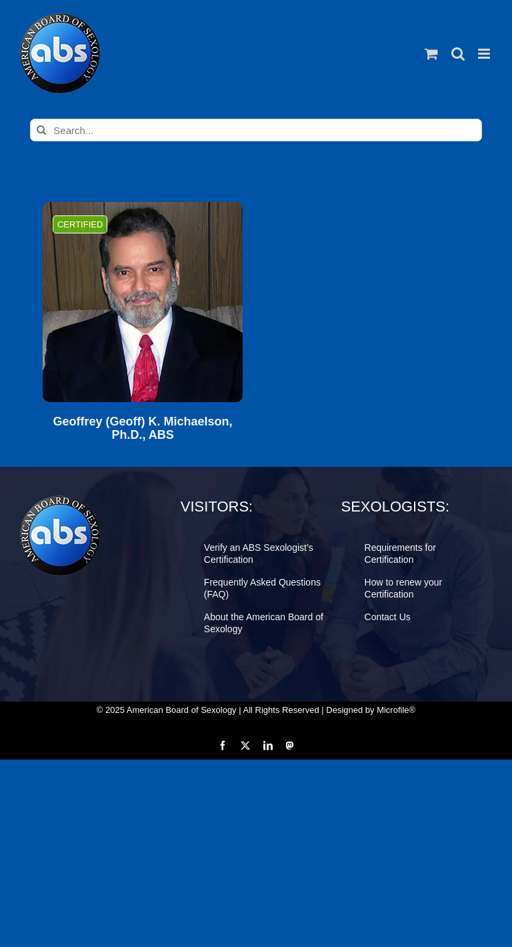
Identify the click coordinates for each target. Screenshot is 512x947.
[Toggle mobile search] (458, 54)
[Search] (41, 130)
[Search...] (255, 130)
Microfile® (396, 710)
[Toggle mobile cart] (431, 54)
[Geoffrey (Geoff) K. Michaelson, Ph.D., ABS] (143, 302)
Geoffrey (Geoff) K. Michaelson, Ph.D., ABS (143, 428)
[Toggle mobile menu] (485, 54)
